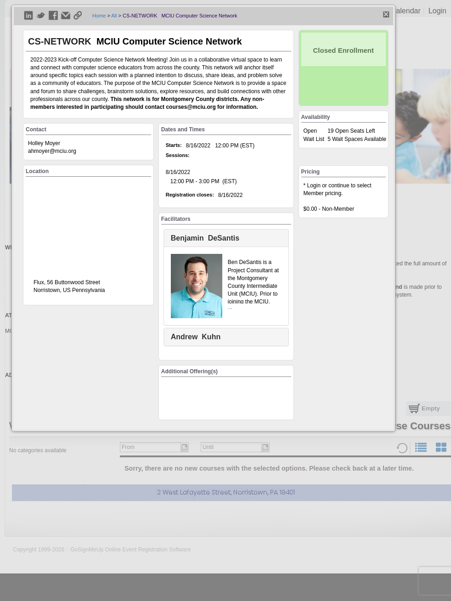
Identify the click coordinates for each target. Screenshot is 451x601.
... (230, 307)
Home (99, 15)
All (114, 15)
